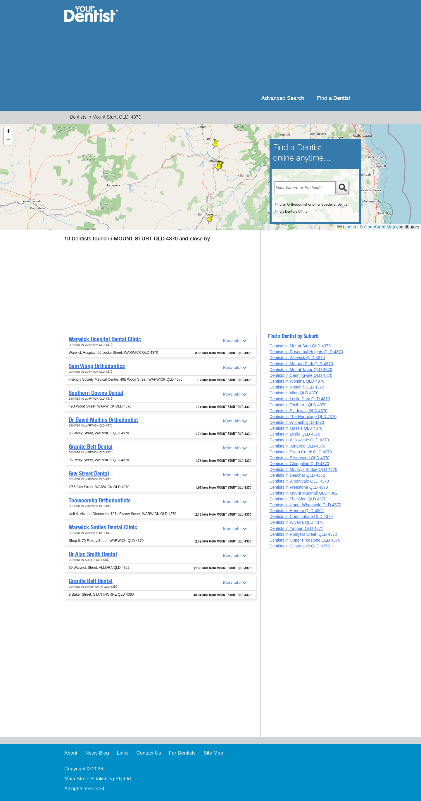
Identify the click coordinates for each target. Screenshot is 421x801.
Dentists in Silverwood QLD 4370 (299, 457)
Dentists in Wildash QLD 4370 (297, 422)
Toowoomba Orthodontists (100, 500)
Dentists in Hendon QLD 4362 (297, 510)
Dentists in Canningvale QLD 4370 (301, 375)
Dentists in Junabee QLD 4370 (297, 446)
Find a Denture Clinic (291, 211)
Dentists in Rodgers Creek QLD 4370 (303, 534)
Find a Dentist (333, 98)
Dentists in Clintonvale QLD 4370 (300, 546)
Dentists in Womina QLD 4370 (297, 381)
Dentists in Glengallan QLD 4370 (299, 463)
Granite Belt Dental (91, 446)
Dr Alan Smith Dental (93, 554)
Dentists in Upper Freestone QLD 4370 (305, 540)
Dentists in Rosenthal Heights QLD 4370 (306, 351)
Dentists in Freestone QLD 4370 (299, 487)
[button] (218, 166)
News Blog (97, 753)
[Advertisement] (248, 47)
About (70, 753)
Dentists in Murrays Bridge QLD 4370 (303, 469)
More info (232, 340)
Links (123, 753)
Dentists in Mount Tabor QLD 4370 (301, 369)
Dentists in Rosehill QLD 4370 (297, 387)
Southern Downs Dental (96, 392)
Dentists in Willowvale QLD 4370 (299, 440)
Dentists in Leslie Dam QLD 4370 (300, 398)
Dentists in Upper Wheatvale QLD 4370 (305, 504)
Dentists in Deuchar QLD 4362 (297, 475)
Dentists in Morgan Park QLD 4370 (301, 363)
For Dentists (182, 753)
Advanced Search (282, 98)
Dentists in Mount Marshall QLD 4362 (304, 493)
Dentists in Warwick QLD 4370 (297, 357)
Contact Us (148, 753)
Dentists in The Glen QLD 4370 (298, 499)
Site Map (213, 753)
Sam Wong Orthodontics (97, 366)
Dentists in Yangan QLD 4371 (296, 528)
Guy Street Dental (89, 473)
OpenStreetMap (379, 226)
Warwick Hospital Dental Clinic (105, 339)
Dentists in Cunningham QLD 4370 (301, 516)
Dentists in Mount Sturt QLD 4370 (300, 346)
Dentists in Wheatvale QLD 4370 (299, 481)
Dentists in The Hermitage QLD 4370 (303, 416)
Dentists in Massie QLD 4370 (296, 428)
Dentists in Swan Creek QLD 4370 (301, 452)
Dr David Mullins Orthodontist (103, 419)
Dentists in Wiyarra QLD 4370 (297, 522)
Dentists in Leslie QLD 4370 (295, 434)
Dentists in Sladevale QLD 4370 (298, 410)
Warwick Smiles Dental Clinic (103, 527)
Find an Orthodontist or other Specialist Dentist (311, 204)
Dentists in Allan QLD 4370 (294, 393)
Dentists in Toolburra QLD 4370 (298, 405)
